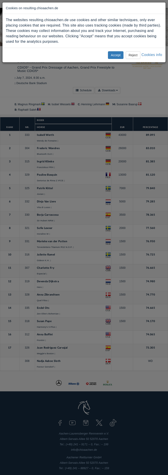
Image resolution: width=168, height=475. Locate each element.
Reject (133, 55)
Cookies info (151, 55)
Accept (116, 55)
